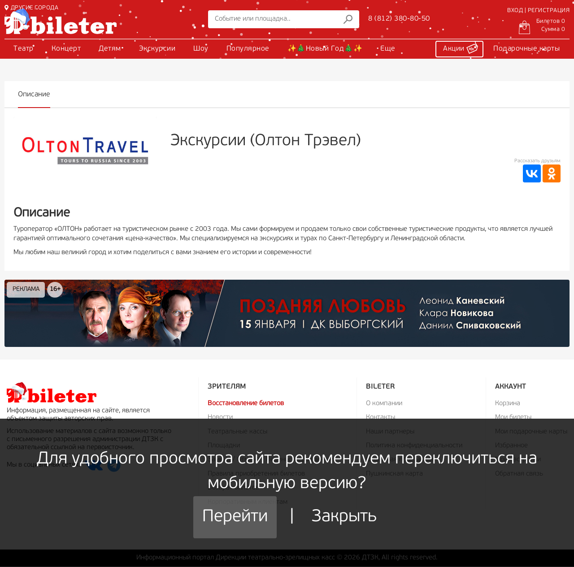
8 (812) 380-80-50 (399, 18)
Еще (388, 48)
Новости (220, 417)
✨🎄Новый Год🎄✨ (325, 48)
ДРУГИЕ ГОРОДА (31, 8)
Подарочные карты (526, 48)
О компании (384, 403)
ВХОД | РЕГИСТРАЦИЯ (538, 10)
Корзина (507, 403)
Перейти (235, 517)
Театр (23, 48)
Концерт (66, 48)
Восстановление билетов (246, 403)
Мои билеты (513, 417)
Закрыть (344, 517)
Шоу (201, 48)
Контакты (380, 417)
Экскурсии (157, 48)
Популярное (248, 48)
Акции (460, 47)
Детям (110, 48)
